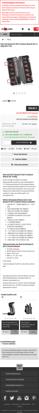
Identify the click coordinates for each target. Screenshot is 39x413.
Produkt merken (21, 159)
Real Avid (16, 249)
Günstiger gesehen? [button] (21, 165)
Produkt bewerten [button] (8, 344)
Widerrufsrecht (26, 404)
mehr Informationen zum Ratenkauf (26, 119)
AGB (33, 404)
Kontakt (19, 406)
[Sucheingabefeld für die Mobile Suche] (22, 34)
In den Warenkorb (22, 142)
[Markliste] (3, 297)
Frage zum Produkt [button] (20, 154)
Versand (34, 124)
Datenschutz (16, 404)
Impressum (7, 404)
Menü (5, 34)
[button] (33, 149)
